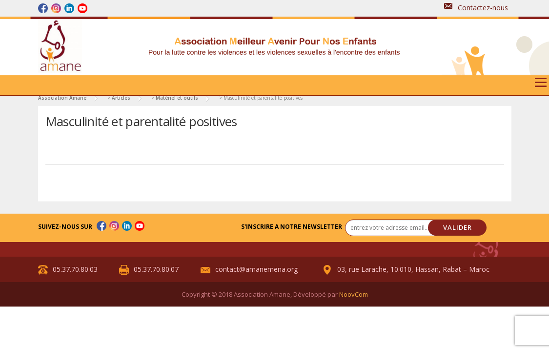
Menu (540, 86)
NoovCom (353, 294)
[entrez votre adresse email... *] (394, 228)
